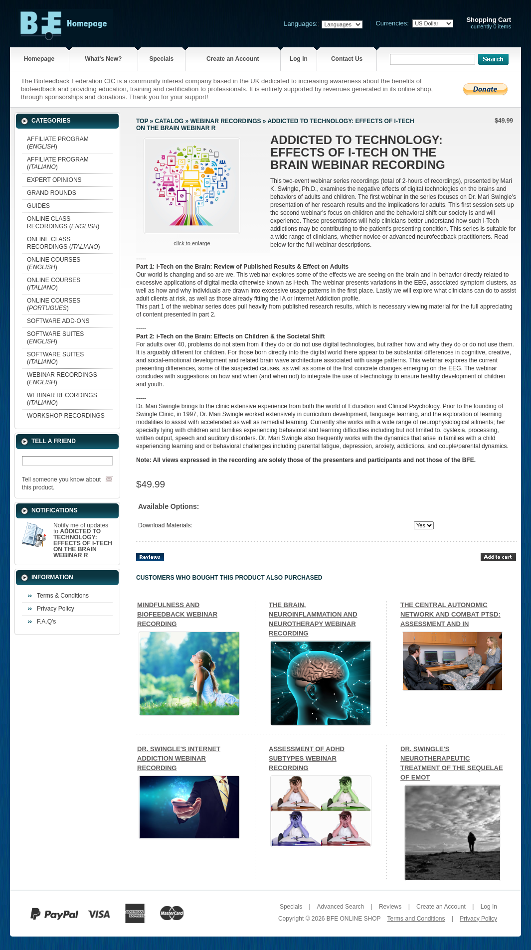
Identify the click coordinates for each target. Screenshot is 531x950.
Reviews (390, 906)
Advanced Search (340, 906)
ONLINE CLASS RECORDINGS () (63, 222)
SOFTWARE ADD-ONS (58, 320)
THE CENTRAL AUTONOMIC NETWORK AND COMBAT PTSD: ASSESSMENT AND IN (450, 614)
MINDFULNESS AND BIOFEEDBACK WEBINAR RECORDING (177, 614)
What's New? (103, 58)
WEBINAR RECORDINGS (225, 121)
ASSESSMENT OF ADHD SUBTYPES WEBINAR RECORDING (307, 758)
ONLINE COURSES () (53, 263)
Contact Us (346, 58)
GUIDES (38, 205)
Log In (299, 58)
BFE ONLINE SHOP (353, 918)
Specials (161, 58)
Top (142, 121)
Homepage (39, 58)
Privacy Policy (55, 608)
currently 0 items (488, 23)
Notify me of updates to (82, 540)
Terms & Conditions (63, 595)
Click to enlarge (192, 243)
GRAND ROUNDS (51, 192)
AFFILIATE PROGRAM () (58, 143)
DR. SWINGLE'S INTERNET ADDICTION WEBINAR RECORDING (178, 758)
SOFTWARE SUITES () (55, 337)
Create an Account (232, 58)
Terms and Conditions (416, 918)
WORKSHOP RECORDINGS (66, 415)
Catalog (169, 121)
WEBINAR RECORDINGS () (62, 378)
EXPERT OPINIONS (54, 179)
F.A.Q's (46, 621)
